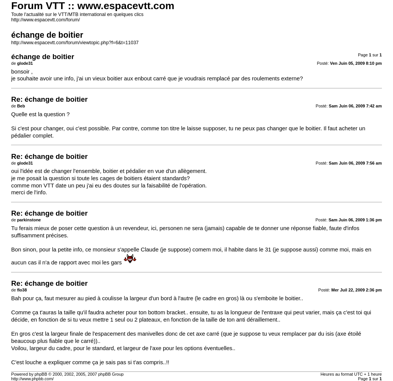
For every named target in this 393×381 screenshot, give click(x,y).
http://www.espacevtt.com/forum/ (45, 19)
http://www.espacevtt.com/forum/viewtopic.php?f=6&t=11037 (75, 42)
